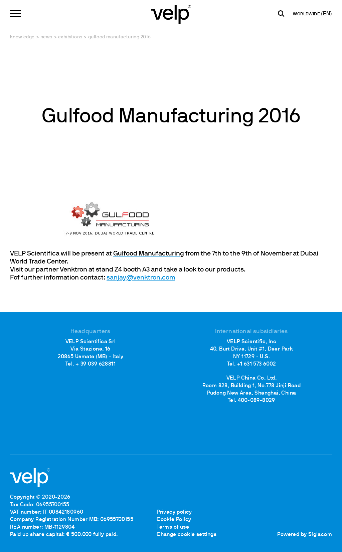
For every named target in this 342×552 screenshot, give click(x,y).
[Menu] (15, 13)
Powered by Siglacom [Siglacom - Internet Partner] (304, 534)
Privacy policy (174, 512)
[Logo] (171, 13)
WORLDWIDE (307, 14)
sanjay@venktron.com (141, 278)
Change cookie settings (186, 534)
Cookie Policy (174, 519)
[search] (281, 13)
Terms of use (173, 527)
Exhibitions (70, 37)
